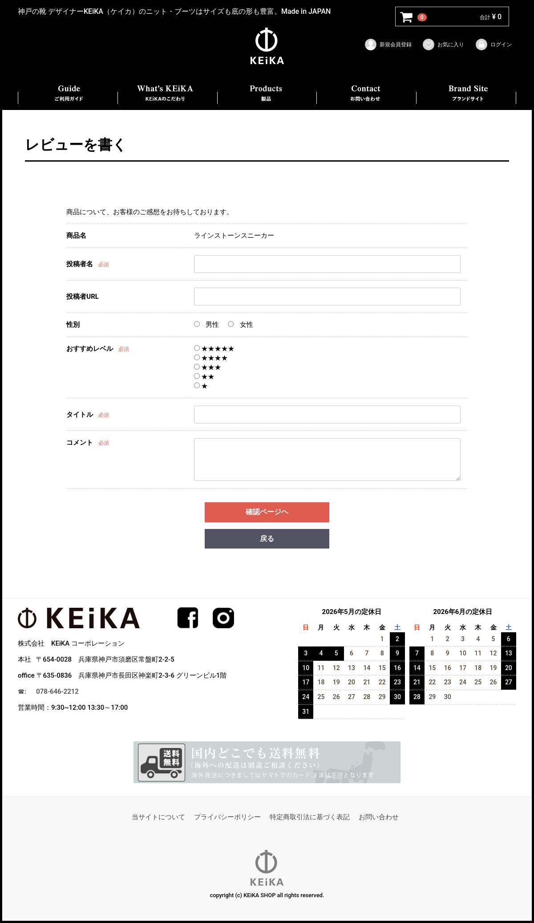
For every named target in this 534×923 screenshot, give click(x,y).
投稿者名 (79, 264)
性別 (73, 325)
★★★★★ (214, 349)
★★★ (208, 367)
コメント (79, 443)
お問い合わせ (379, 817)
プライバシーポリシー (227, 817)
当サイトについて (158, 817)
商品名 (76, 236)
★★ (204, 377)
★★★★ (211, 358)
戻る (267, 538)
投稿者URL (82, 297)
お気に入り (443, 44)
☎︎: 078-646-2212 (48, 692)
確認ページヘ (267, 512)
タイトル (79, 415)
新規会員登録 (388, 44)
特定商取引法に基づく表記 (310, 817)
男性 (206, 325)
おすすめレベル (89, 349)
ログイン (493, 44)
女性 (240, 325)
